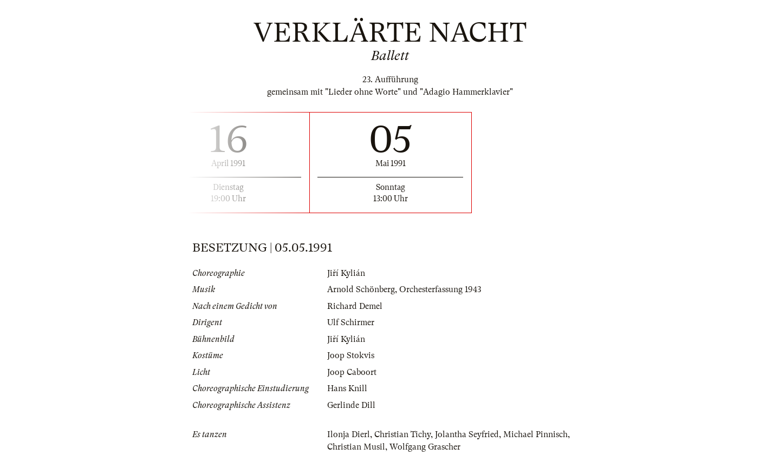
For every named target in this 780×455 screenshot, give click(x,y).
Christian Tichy (402, 434)
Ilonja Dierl (348, 434)
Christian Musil (356, 447)
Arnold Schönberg (361, 289)
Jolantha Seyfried (467, 434)
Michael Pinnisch (535, 434)
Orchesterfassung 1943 (440, 289)
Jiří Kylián (346, 273)
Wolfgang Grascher (424, 447)
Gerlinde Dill (351, 405)
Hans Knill (347, 388)
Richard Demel (354, 306)
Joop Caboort (351, 372)
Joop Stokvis (350, 355)
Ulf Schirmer (350, 322)
